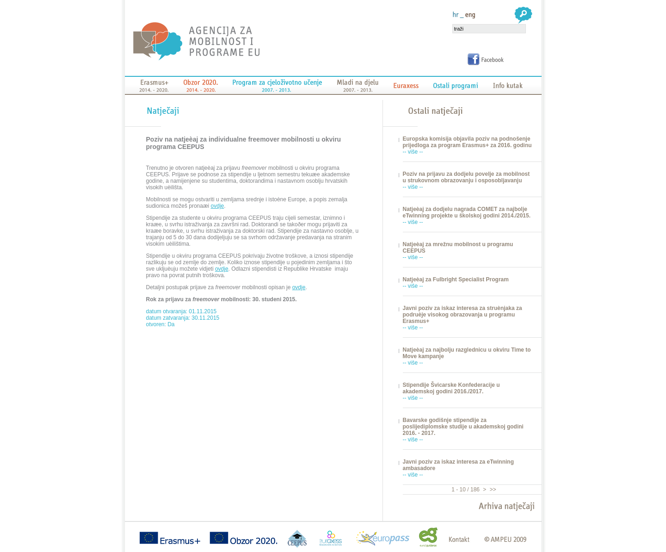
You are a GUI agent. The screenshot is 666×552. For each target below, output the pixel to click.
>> (492, 489)
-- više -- (413, 152)
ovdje (217, 206)
